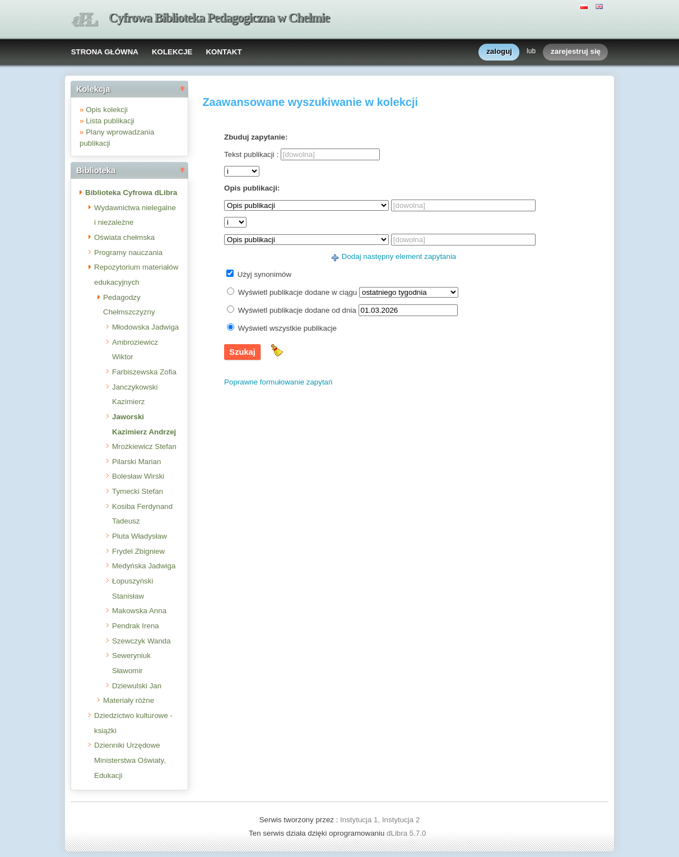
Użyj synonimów (264, 274)
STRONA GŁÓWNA (104, 52)
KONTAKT (223, 52)
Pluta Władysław (139, 536)
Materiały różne (128, 700)
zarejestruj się (576, 52)
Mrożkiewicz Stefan (144, 446)
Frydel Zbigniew (138, 551)
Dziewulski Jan (136, 686)
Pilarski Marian (136, 461)
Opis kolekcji (107, 109)
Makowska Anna (139, 610)
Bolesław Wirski (138, 476)
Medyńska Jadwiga (143, 566)
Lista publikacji (110, 121)
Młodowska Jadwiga (145, 327)
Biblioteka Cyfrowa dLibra (131, 192)
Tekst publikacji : (251, 154)
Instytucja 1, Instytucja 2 (380, 820)
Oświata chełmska (124, 237)
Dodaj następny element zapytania (399, 256)
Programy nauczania (128, 252)
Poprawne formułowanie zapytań (278, 382)
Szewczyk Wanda (141, 641)
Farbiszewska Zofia (144, 372)
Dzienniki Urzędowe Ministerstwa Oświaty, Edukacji (130, 760)
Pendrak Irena (135, 626)
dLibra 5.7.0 (407, 833)
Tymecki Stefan (137, 491)
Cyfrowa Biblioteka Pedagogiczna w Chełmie (219, 18)
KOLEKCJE (172, 52)
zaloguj (499, 52)
